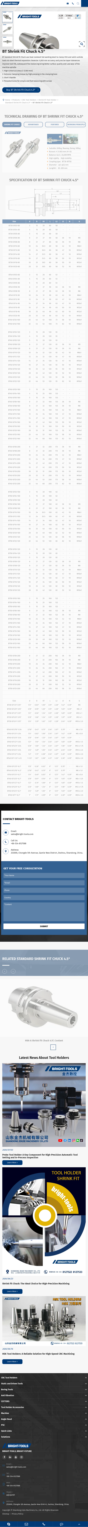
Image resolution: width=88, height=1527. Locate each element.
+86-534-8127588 (13, 1476)
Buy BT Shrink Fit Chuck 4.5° (22, 89)
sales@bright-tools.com (16, 1467)
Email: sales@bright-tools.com (22, 832)
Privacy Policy (17, 1514)
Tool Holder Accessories (12, 1407)
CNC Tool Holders (9, 1377)
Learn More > (12, 1162)
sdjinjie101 (10, 1495)
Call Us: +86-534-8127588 (18, 842)
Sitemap (5, 1514)
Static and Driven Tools (12, 1383)
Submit (44, 926)
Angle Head (6, 1419)
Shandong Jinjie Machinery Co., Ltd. (27, 1510)
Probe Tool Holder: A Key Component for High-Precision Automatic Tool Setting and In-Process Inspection (40, 1156)
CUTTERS (5, 1401)
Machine (5, 1413)
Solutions (5, 1437)
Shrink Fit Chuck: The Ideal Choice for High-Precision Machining (35, 1283)
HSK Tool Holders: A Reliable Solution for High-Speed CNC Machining (38, 1353)
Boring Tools (7, 1389)
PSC (3, 1425)
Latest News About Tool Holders (44, 1058)
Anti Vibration (7, 1395)
